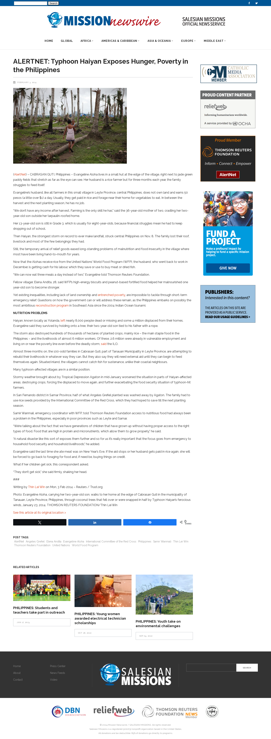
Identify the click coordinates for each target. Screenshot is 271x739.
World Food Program (85, 545)
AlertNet (20, 174)
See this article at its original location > (39, 512)
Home (17, 666)
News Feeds (57, 672)
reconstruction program (52, 305)
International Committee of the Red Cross (111, 541)
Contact (18, 679)
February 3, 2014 (27, 82)
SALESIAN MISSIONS (140, 725)
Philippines (144, 541)
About (17, 672)
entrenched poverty (111, 295)
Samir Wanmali (162, 541)
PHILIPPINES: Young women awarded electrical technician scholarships (100, 618)
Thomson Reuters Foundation (32, 545)
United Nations (61, 545)
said (104, 344)
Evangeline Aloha (73, 541)
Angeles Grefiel (35, 541)
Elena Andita (53, 541)
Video (53, 679)
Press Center (57, 666)
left (63, 320)
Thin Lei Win (36, 487)
